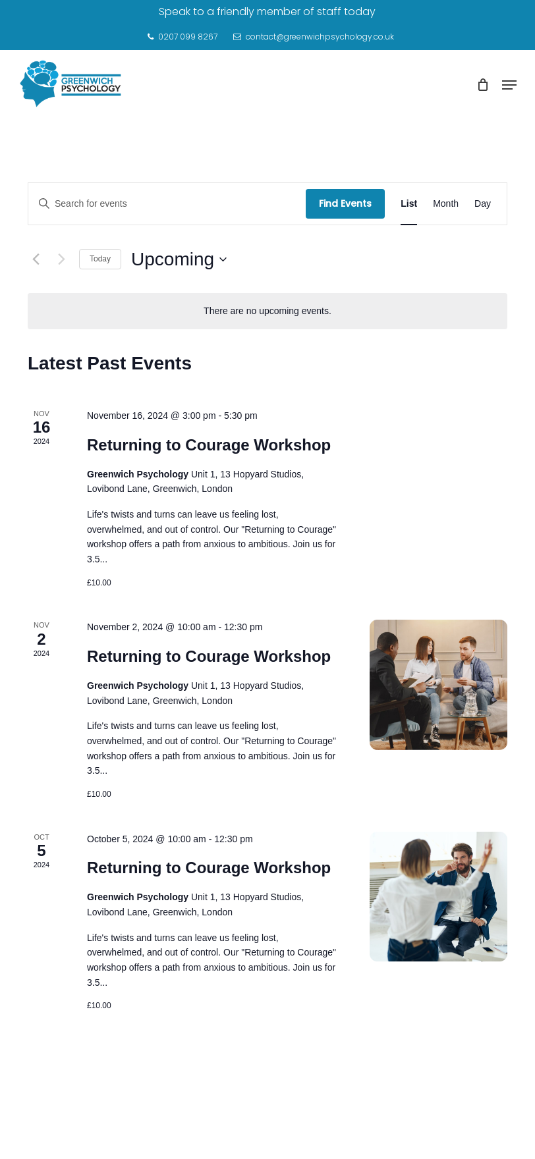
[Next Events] (61, 259)
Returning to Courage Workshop (209, 445)
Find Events (345, 203)
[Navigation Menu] (509, 85)
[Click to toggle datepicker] (179, 259)
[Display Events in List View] (409, 204)
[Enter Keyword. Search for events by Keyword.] (167, 204)
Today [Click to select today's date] (100, 258)
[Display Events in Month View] (446, 204)
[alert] (267, 311)
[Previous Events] (35, 259)
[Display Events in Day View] (482, 204)
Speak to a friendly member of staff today (267, 11)
